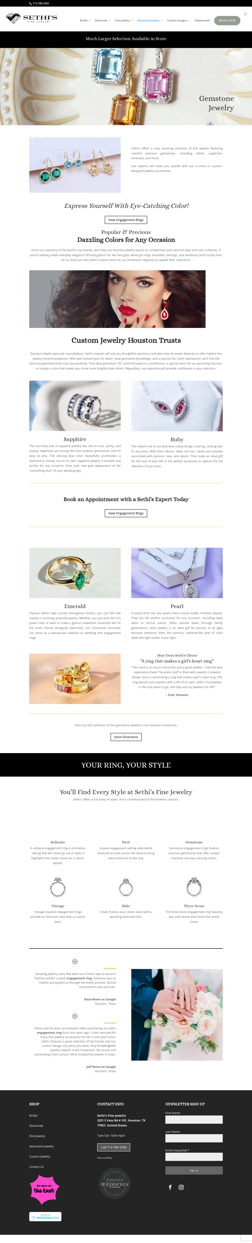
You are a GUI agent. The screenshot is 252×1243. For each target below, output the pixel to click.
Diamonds (101, 20)
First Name (172, 1113)
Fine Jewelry (122, 20)
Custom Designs (177, 20)
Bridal (83, 20)
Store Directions (126, 737)
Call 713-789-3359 (114, 1147)
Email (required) (177, 1150)
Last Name (172, 1132)
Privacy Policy (104, 1157)
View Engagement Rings (126, 220)
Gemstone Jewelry (148, 20)
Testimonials (202, 20)
